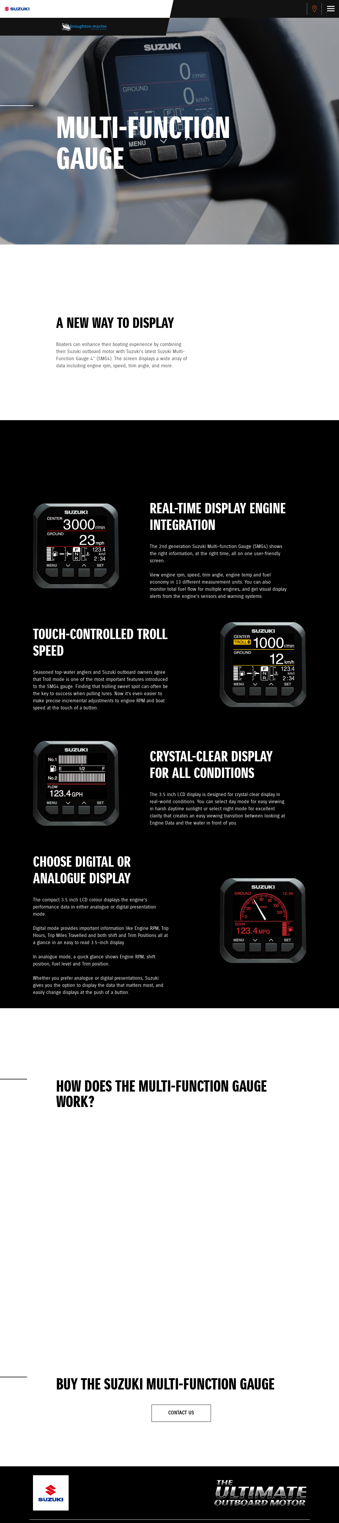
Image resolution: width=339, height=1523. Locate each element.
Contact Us (181, 1413)
